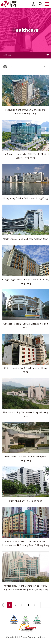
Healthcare (6, 55)
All (11, 66)
